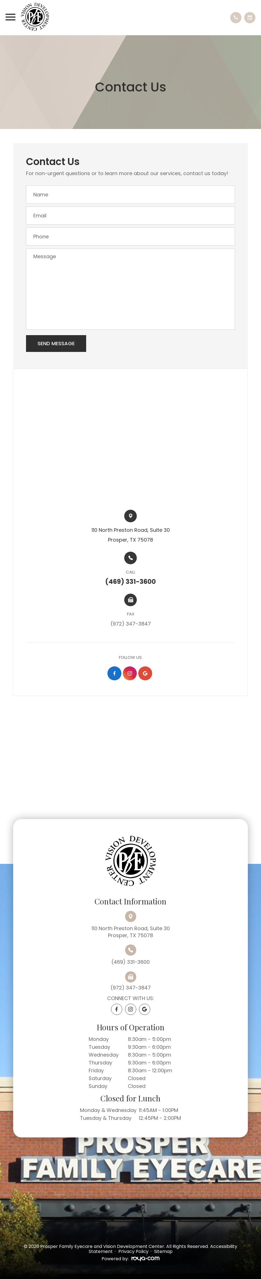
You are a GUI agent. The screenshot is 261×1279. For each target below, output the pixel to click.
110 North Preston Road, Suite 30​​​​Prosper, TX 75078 (130, 534)
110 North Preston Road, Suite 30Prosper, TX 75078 (130, 932)
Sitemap (163, 1251)
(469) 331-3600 (130, 961)
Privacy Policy (133, 1251)
